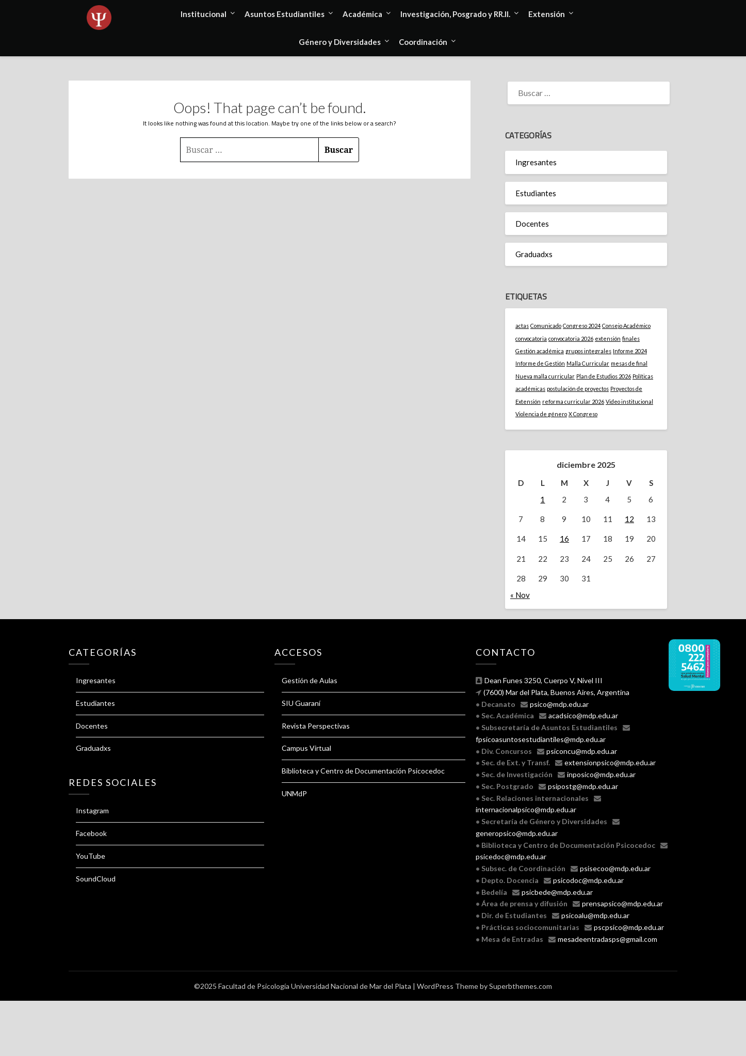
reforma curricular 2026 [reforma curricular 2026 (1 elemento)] (573, 401)
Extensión (546, 14)
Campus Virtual (306, 748)
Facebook (91, 833)
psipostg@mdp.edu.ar (583, 786)
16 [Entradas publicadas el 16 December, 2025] (564, 538)
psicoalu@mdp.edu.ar (595, 915)
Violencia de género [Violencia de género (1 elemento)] (541, 414)
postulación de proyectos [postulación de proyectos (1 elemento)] (578, 388)
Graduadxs (534, 254)
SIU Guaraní (301, 703)
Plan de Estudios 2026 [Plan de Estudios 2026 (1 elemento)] (603, 376)
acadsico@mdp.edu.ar (583, 715)
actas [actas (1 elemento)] (522, 325)
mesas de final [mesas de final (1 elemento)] (629, 363)
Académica (362, 14)
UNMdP (294, 793)
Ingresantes (536, 162)
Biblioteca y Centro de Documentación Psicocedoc (363, 770)
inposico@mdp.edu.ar (601, 774)
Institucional (203, 14)
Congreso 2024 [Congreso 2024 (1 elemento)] (582, 325)
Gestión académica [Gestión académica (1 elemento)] (539, 351)
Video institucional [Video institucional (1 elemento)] (629, 401)
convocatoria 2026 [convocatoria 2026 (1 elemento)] (570, 338)
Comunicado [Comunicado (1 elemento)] (545, 325)
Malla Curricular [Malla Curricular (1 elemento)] (587, 363)
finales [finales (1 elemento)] (631, 338)
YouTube (90, 856)
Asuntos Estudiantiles (285, 14)
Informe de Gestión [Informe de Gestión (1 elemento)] (540, 363)
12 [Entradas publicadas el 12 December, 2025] (629, 519)
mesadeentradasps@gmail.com (607, 939)
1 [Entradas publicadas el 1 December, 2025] (542, 499)
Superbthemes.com (520, 986)
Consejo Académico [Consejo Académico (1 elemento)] (626, 325)
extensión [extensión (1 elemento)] (608, 338)
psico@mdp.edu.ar (559, 704)
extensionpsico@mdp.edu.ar (610, 762)
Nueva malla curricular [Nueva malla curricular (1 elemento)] (545, 376)
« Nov (520, 595)
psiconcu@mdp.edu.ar (581, 751)
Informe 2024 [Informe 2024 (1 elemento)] (630, 351)
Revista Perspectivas (316, 725)
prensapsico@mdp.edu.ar (622, 903)
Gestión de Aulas (309, 680)
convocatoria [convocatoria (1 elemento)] (531, 338)
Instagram (92, 810)
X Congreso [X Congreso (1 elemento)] (583, 414)
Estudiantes (535, 193)
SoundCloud (96, 878)
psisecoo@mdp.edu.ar (615, 868)
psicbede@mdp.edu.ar (557, 892)
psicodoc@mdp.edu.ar (588, 880)
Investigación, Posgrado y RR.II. (455, 14)
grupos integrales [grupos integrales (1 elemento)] (588, 351)
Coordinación (423, 41)
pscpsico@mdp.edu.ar (629, 927)
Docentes (532, 223)
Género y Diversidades (340, 41)
